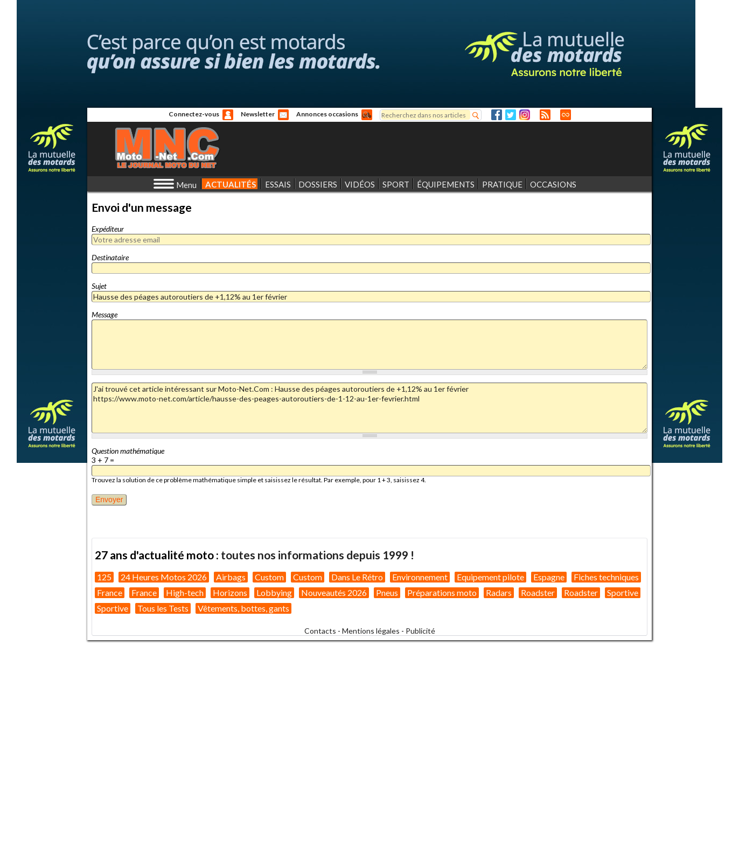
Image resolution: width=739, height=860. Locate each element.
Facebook (496, 114)
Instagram (524, 114)
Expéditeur (108, 228)
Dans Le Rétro (357, 577)
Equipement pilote (490, 577)
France (109, 592)
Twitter (510, 114)
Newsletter (258, 114)
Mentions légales (371, 630)
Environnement (420, 577)
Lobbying (274, 592)
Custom (269, 577)
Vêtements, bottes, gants (243, 608)
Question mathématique (128, 450)
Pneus (387, 592)
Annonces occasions (327, 114)
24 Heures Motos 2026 (164, 577)
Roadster (538, 592)
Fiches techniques (606, 577)
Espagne (548, 577)
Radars (499, 592)
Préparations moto (442, 592)
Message (104, 314)
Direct (565, 114)
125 (104, 577)
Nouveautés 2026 (334, 592)
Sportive (622, 592)
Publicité (420, 630)
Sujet (99, 285)
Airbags (231, 577)
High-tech (185, 592)
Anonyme (227, 114)
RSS (545, 114)
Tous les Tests (163, 608)
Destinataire (110, 257)
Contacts (320, 630)
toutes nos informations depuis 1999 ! (317, 554)
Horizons (230, 592)
